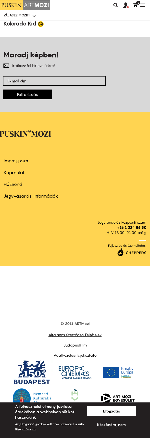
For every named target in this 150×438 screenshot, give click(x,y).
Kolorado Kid (19, 23)
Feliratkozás (27, 94)
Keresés (115, 5)
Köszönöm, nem (111, 424)
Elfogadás (111, 411)
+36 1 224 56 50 (131, 227)
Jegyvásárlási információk (31, 196)
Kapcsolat (14, 172)
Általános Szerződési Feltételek (75, 335)
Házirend (13, 184)
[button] (128, 5)
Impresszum (16, 160)
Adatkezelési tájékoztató (75, 355)
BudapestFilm (75, 345)
